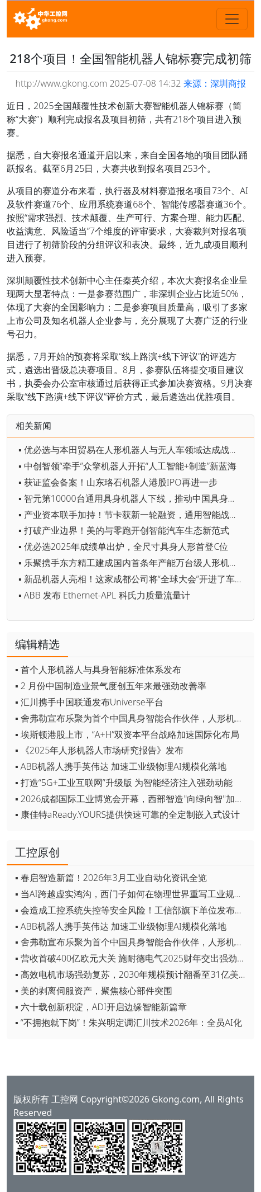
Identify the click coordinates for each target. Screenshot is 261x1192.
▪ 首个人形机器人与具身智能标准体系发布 (98, 669)
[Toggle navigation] (232, 19)
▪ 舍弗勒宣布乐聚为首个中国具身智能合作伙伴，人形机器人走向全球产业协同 (132, 718)
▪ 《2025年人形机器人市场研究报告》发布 (99, 750)
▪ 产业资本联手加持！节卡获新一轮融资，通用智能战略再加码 (133, 514)
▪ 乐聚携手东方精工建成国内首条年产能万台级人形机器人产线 (133, 563)
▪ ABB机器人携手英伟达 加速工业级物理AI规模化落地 (120, 766)
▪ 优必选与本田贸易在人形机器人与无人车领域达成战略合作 (133, 450)
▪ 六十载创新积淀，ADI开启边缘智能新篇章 (101, 1007)
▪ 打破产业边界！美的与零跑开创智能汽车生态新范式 (123, 530)
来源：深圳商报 (214, 83)
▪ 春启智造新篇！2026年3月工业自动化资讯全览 (111, 877)
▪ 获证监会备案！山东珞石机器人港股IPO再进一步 (118, 482)
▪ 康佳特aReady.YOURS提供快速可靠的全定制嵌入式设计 (127, 814)
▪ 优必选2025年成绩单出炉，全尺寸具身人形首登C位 (123, 546)
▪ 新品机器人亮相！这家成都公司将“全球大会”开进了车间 (131, 579)
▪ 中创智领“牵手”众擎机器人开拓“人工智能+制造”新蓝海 (127, 466)
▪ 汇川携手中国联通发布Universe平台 (89, 702)
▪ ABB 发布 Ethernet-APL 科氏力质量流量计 (104, 595)
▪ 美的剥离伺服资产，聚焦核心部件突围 (93, 990)
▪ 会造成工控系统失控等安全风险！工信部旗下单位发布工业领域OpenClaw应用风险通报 (132, 910)
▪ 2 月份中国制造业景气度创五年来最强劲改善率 (110, 686)
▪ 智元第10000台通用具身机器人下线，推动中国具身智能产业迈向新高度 (133, 498)
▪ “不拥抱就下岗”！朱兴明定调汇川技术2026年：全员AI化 (128, 1022)
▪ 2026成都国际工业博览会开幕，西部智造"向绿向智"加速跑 (132, 799)
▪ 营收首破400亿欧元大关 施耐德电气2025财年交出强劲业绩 (132, 958)
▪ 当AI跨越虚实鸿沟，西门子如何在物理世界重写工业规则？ (132, 894)
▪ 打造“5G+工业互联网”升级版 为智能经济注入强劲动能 (124, 782)
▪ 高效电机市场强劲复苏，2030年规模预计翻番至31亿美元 (131, 974)
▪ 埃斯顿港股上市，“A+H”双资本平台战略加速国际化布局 (127, 734)
